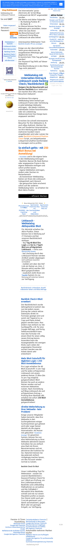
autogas (54, 56)
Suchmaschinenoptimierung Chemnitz (39, 542)
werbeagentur (54, 37)
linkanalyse (54, 24)
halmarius (53, 70)
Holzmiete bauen (19, 532)
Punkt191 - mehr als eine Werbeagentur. (57, 40)
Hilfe (51, 9)
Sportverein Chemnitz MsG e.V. (34, 206)
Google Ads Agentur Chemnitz (14, 534)
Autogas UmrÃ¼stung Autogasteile (57, 59)
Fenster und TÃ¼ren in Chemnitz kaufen (57, 21)
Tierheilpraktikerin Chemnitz (36, 519)
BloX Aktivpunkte (9, 49)
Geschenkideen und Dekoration (34, 212)
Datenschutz (56, 10)
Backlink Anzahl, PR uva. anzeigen (30, 44)
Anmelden (23, 157)
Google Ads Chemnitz (17, 525)
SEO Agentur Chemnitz (34, 528)
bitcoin (53, 43)
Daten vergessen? (9, 25)
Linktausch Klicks (10, 46)
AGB (55, 9)
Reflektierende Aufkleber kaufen (13, 530)
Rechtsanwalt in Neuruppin (35, 521)
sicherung (53, 30)
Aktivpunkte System (29, 251)
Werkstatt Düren (19, 523)
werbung (54, 62)
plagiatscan (54, 77)
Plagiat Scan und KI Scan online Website (57, 80)
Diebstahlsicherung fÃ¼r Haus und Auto (56, 33)
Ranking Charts (9, 51)
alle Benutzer (9, 60)
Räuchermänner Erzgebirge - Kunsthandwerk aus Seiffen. (36, 525)
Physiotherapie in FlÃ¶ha (24, 206)
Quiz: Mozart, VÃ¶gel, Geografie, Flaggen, (56, 74)
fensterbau (54, 17)
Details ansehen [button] (47, 5)
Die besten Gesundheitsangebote (56, 46)
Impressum (61, 9)
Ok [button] (61, 4)
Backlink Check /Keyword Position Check (10, 56)
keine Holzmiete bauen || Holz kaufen (57, 53)
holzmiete (53, 49)
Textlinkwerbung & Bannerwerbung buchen (57, 66)
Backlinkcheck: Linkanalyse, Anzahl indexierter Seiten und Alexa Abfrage (33, 288)
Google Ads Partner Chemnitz (36, 523)
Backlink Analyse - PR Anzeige (56, 27)
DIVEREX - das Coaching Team (24, 212)
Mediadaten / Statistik (9, 43)
